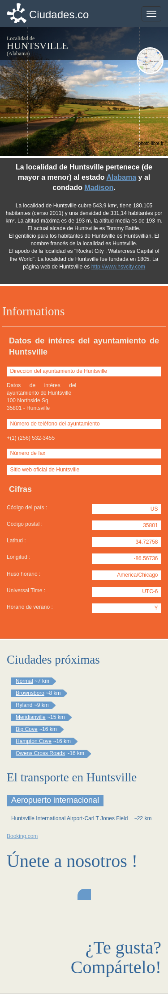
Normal (24, 681)
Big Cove (27, 729)
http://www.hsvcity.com (118, 267)
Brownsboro (30, 693)
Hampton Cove (34, 741)
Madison (98, 187)
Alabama (121, 177)
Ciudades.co (59, 14)
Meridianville (31, 717)
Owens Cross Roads (40, 753)
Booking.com (22, 836)
